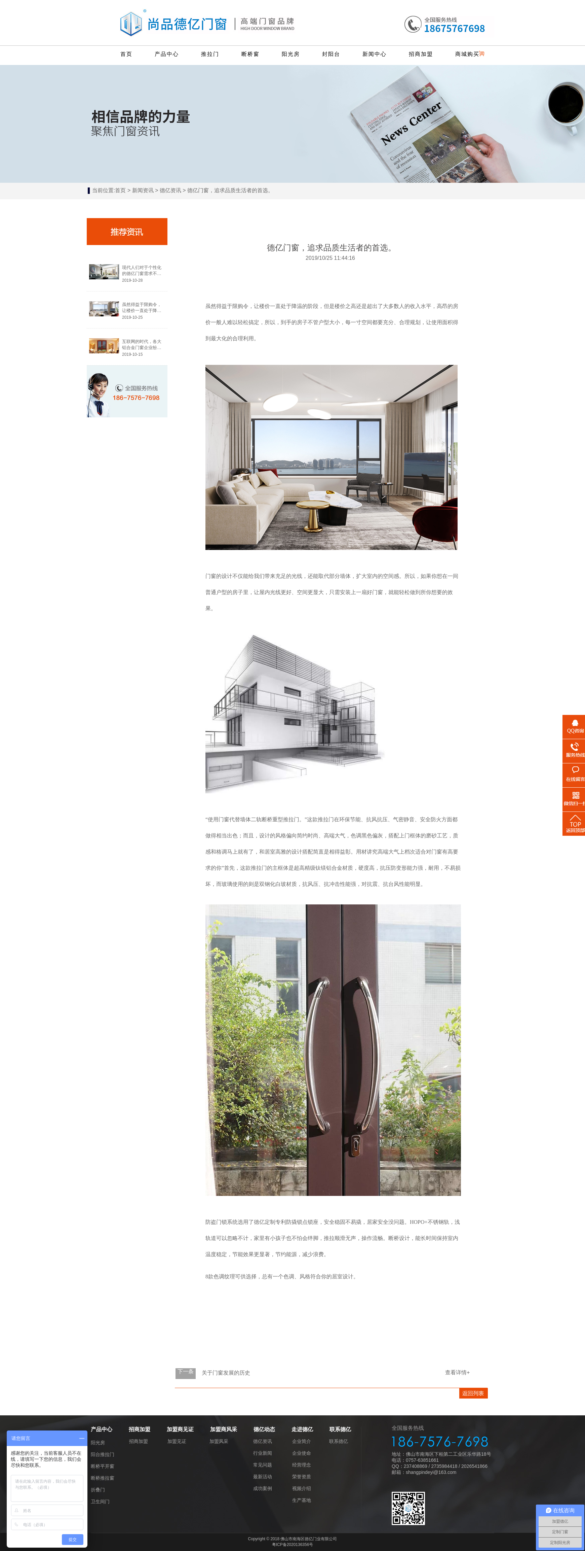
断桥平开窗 (102, 1466)
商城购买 (467, 54)
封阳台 (331, 54)
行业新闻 (262, 1453)
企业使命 (301, 1453)
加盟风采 (218, 1441)
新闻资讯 (143, 190)
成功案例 (262, 1488)
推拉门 (210, 54)
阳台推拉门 (102, 1454)
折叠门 (98, 1489)
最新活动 (262, 1476)
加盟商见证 (180, 1429)
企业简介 (301, 1441)
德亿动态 (264, 1429)
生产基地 (301, 1500)
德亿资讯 (170, 190)
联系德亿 (340, 1429)
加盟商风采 (223, 1429)
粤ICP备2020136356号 (292, 1544)
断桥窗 (250, 54)
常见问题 (262, 1465)
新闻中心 (374, 54)
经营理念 (301, 1465)
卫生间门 (100, 1501)
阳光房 (291, 54)
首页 (126, 54)
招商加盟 (421, 54)
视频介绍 (301, 1488)
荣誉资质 (301, 1476)
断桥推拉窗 (102, 1478)
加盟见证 (176, 1441)
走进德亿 (302, 1429)
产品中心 (167, 54)
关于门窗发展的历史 (226, 1373)
